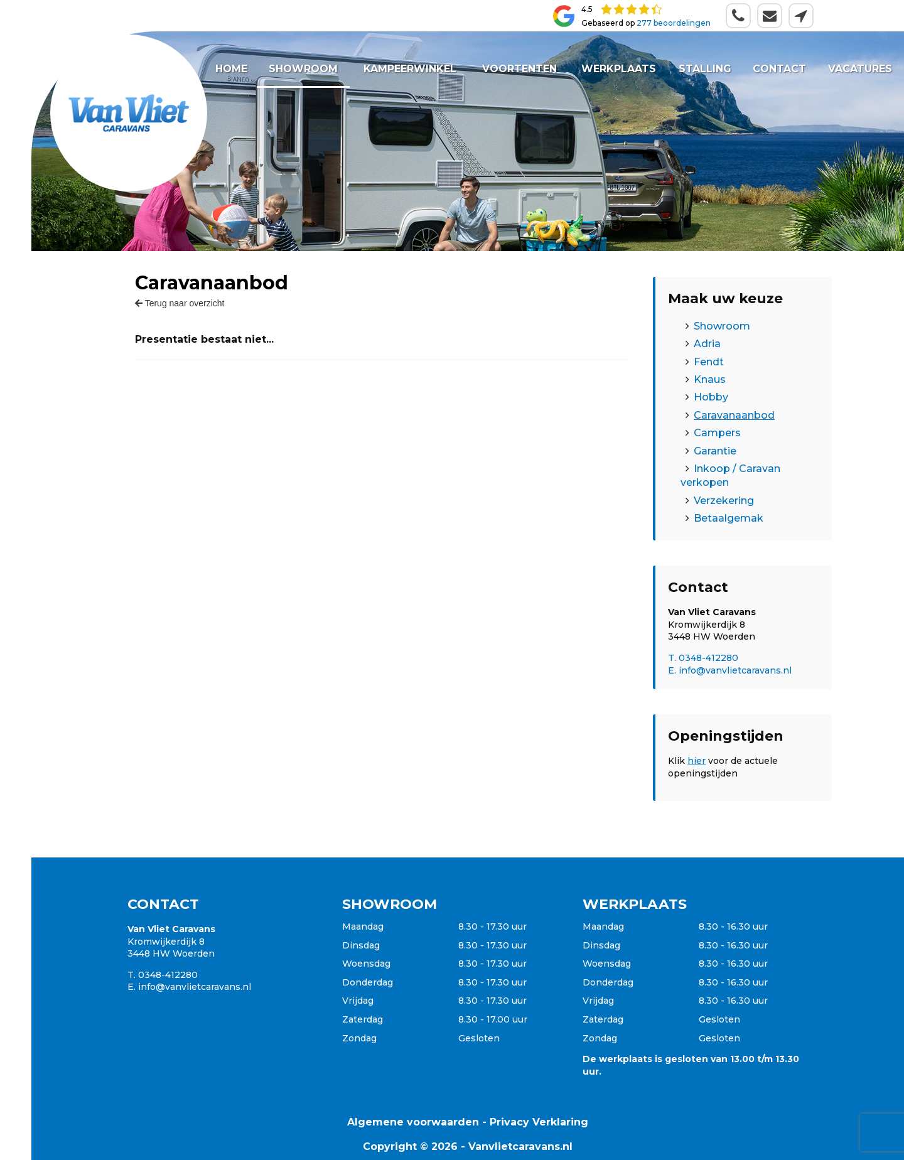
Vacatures (861, 69)
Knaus (710, 379)
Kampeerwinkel (409, 69)
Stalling (705, 69)
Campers (717, 433)
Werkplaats (618, 69)
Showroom (303, 69)
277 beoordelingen (674, 23)
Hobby (711, 397)
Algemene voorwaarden (413, 1122)
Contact (779, 69)
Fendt (709, 362)
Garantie (715, 451)
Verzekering (724, 501)
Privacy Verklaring (539, 1122)
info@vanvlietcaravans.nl (194, 986)
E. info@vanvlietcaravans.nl (730, 670)
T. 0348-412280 (703, 657)
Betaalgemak (728, 518)
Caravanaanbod (734, 415)
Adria (707, 344)
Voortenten (519, 69)
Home (231, 69)
